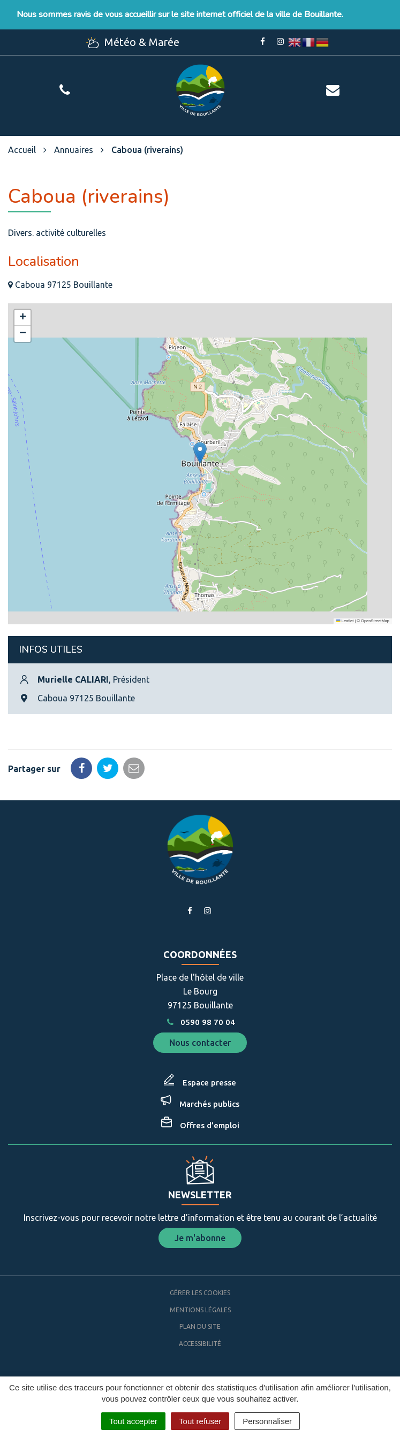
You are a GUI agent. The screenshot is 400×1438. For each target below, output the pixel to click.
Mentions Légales (200, 1309)
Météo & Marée (132, 42)
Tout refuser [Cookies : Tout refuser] (200, 1421)
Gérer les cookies (200, 1292)
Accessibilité (200, 1343)
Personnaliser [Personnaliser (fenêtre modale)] (267, 1421)
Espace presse (209, 1082)
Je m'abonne (200, 1238)
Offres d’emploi (209, 1125)
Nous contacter (200, 1042)
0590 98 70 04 (200, 1022)
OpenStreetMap (375, 620)
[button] (200, 453)
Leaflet (344, 620)
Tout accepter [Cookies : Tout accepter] (133, 1421)
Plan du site (200, 1326)
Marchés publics (209, 1103)
